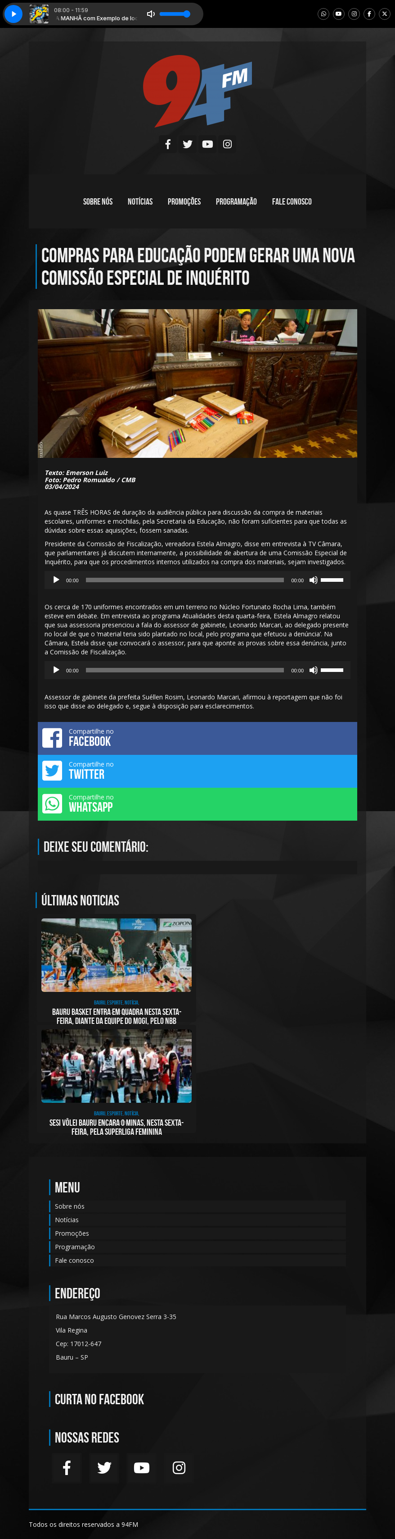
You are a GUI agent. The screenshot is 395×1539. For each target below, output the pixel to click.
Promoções (184, 201)
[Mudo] (313, 580)
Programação (236, 201)
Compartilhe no (197, 737)
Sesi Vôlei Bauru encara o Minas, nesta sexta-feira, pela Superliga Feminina (116, 1127)
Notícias (140, 201)
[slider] (185, 580)
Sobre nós (97, 201)
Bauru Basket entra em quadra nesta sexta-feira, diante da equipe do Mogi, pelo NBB (116, 1016)
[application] (197, 580)
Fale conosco (292, 201)
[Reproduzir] (56, 580)
